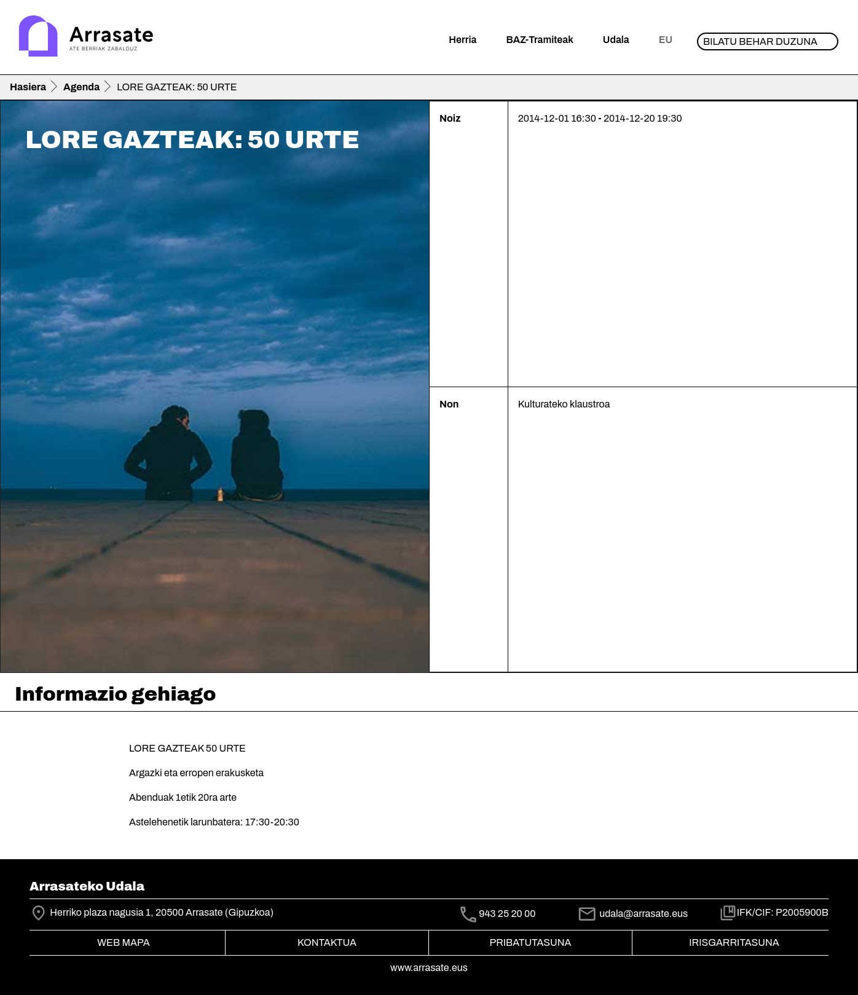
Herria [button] (462, 39)
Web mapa (123, 942)
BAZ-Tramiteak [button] (539, 39)
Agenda (81, 87)
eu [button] (665, 39)
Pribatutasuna (531, 942)
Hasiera (28, 87)
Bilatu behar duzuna (760, 41)
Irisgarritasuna (734, 942)
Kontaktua (326, 942)
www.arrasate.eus (429, 967)
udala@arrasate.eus (632, 913)
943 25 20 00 (507, 913)
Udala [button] (616, 39)
